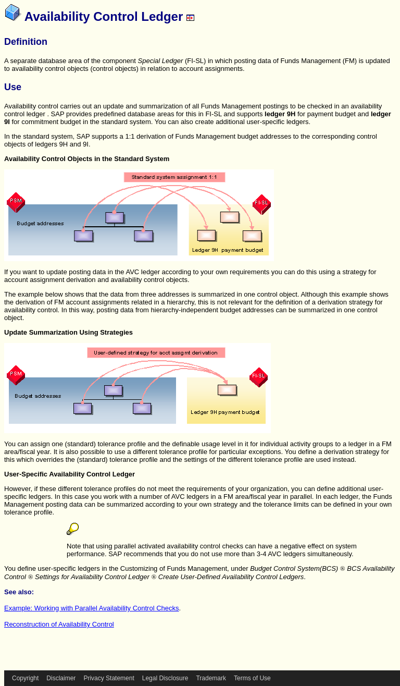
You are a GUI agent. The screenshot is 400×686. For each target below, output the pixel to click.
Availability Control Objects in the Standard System (86, 159)
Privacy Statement (108, 678)
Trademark (211, 678)
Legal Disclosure (165, 678)
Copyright (25, 678)
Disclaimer (61, 678)
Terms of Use (252, 678)
